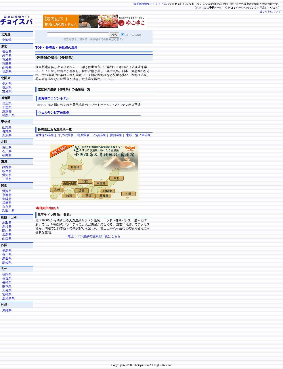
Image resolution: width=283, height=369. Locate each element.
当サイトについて (270, 11)
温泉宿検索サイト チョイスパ (151, 4)
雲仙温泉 (116, 135)
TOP (38, 47)
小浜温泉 (100, 135)
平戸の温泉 (65, 135)
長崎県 (50, 47)
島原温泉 (83, 135)
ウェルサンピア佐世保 (53, 112)
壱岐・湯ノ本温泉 (138, 135)
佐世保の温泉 (68, 47)
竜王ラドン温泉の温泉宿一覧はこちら (94, 236)
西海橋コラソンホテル (53, 98)
